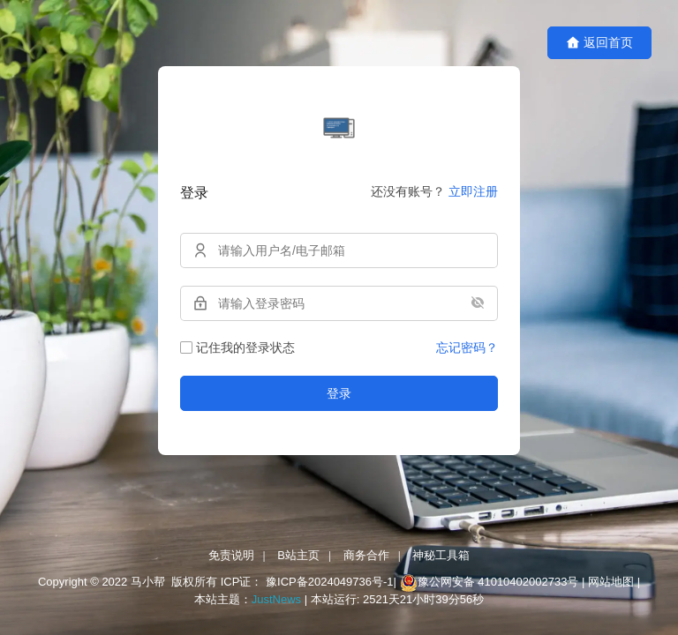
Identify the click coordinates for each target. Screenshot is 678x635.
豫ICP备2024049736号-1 (330, 582)
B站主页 (298, 555)
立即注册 (473, 191)
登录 (339, 393)
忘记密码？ (467, 347)
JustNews (278, 599)
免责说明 (231, 555)
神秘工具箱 (441, 555)
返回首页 (599, 42)
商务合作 (366, 555)
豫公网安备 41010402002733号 (500, 582)
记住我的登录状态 (237, 347)
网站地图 (611, 582)
